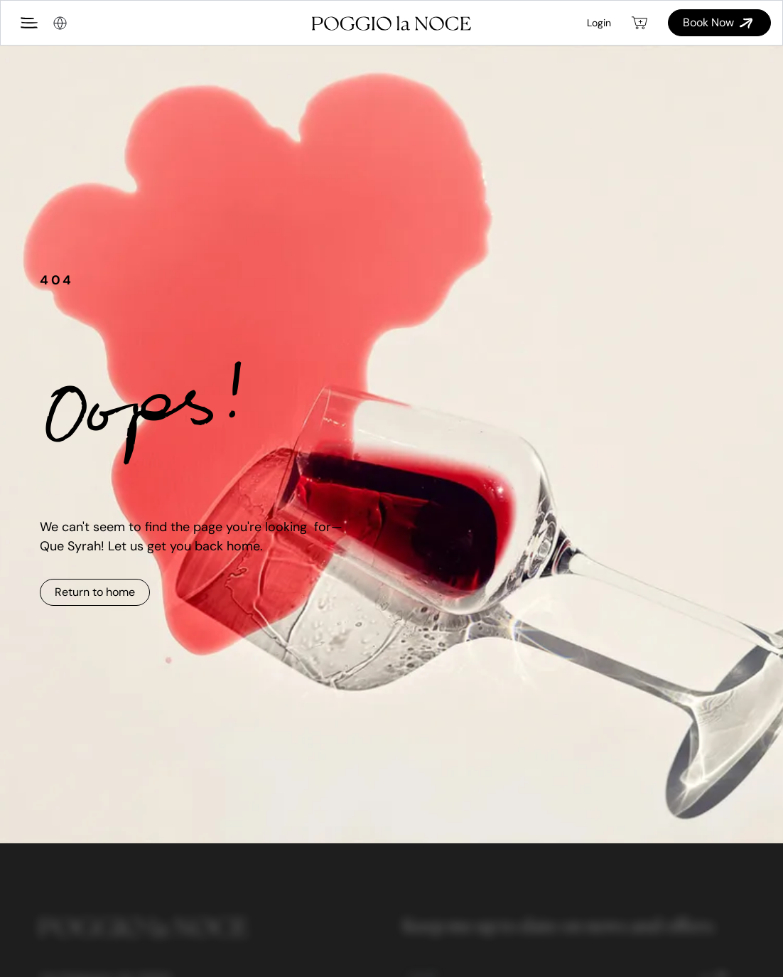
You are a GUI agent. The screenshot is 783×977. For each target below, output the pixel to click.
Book (719, 22)
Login (599, 22)
